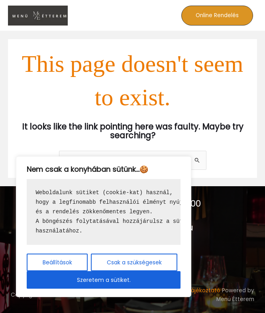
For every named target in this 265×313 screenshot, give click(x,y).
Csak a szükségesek (134, 262)
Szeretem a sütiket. (104, 280)
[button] (217, 16)
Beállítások (57, 262)
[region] (103, 226)
